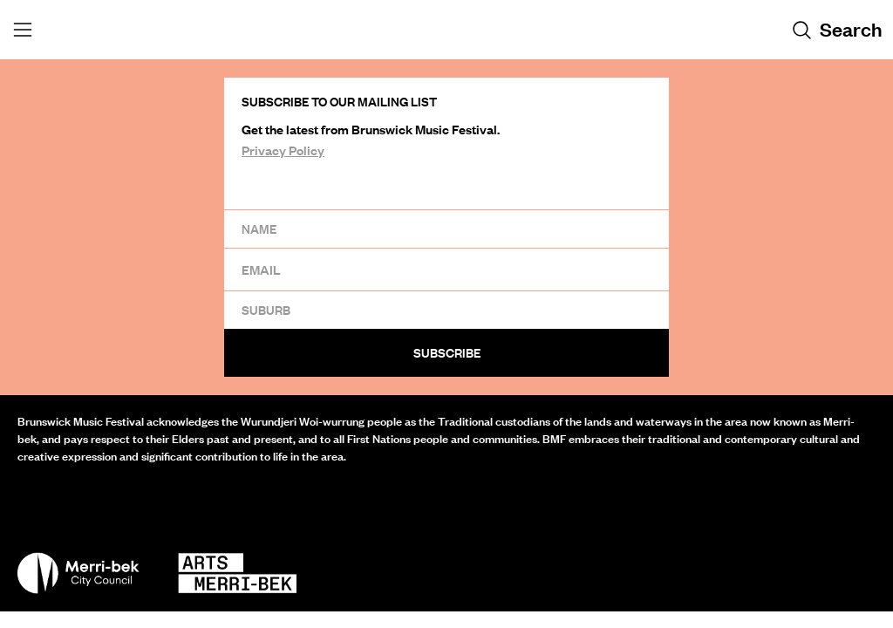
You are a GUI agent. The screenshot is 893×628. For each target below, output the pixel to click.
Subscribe (447, 353)
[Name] (446, 228)
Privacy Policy (283, 150)
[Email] (446, 269)
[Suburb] (446, 309)
